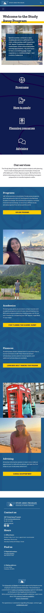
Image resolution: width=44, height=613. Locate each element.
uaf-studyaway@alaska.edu (13, 519)
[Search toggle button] (41, 2)
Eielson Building (10, 553)
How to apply (22, 107)
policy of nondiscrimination (21, 590)
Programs (22, 87)
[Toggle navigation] (3, 9)
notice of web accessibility (25, 596)
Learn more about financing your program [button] (22, 365)
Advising (22, 148)
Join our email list (8, 523)
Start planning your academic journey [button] (22, 325)
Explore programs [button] (22, 212)
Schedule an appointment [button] (22, 473)
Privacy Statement (22, 598)
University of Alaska (11, 585)
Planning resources (22, 128)
